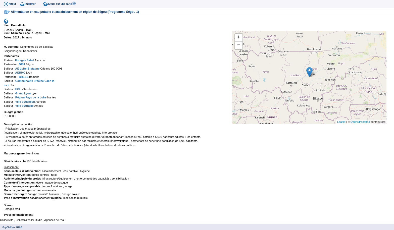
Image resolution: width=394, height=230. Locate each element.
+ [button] (238, 37)
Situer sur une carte (60, 4)
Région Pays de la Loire (30, 97)
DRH (21, 64)
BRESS (23, 76)
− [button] (238, 45)
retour (12, 4)
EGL (18, 89)
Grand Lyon (23, 93)
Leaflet (341, 121)
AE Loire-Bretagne (27, 68)
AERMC (20, 72)
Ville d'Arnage (24, 105)
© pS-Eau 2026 (11, 227)
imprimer (30, 4)
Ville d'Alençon (25, 101)
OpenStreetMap (360, 121)
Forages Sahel (24, 60)
